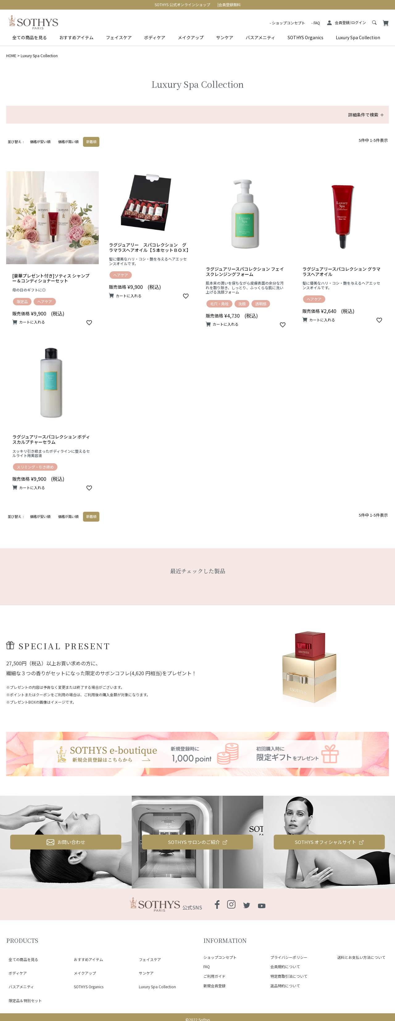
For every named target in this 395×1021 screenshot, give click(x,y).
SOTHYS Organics (305, 37)
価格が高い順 (68, 141)
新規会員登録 (214, 985)
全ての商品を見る (29, 37)
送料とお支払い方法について (361, 957)
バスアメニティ (260, 37)
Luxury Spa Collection (358, 37)
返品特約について (285, 985)
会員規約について (285, 966)
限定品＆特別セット (23, 978)
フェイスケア (119, 37)
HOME (11, 55)
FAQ (317, 22)
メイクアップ (191, 37)
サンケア (224, 37)
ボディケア (154, 37)
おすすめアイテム (76, 37)
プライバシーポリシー (288, 957)
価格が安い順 (40, 141)
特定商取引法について (288, 976)
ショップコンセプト (288, 22)
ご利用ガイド (214, 976)
